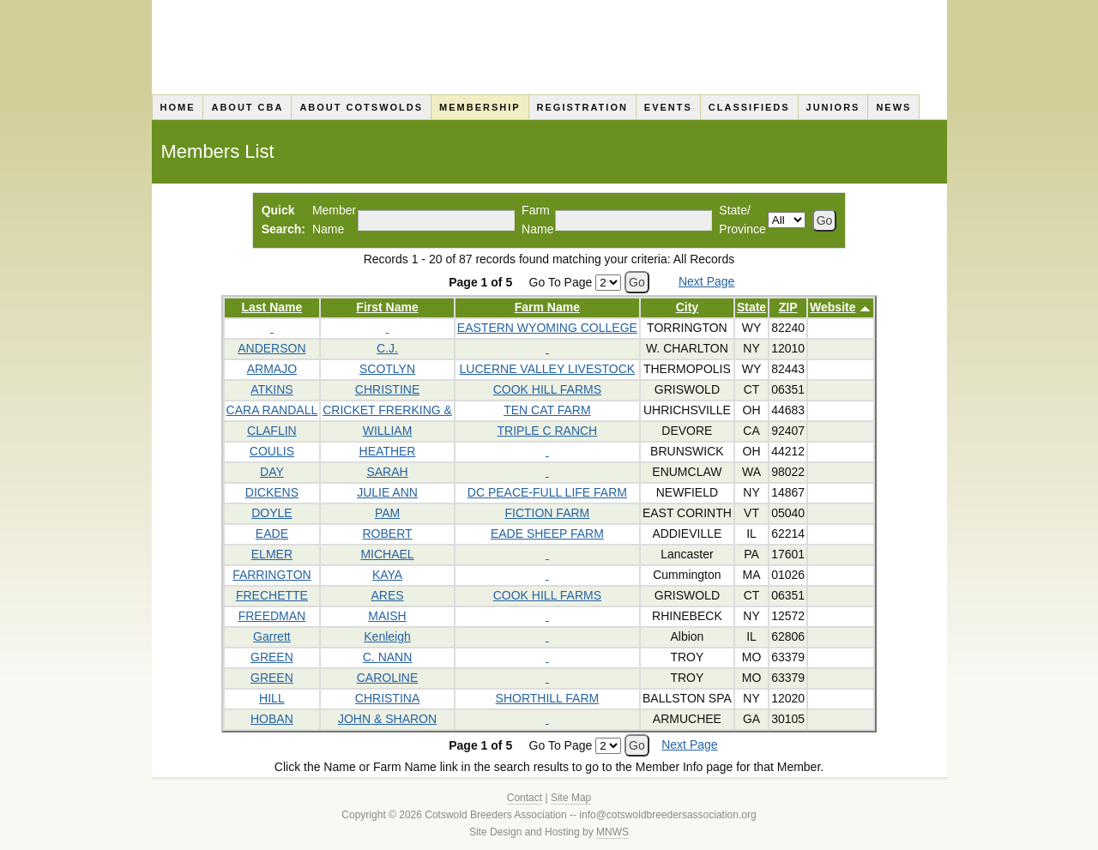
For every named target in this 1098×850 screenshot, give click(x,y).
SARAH (386, 472)
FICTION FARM (546, 513)
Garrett (272, 636)
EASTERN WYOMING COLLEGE (547, 328)
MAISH (387, 616)
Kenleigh (387, 636)
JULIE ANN (387, 492)
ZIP (788, 307)
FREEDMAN (272, 616)
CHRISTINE (387, 389)
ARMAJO (272, 369)
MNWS (612, 832)
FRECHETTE (272, 595)
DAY (272, 472)
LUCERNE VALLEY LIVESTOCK (548, 369)
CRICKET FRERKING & (387, 410)
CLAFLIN (272, 430)
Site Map (571, 798)
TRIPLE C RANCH (548, 430)
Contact (524, 798)
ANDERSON (271, 348)
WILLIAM (388, 430)
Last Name (272, 307)
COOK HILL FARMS (547, 389)
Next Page (706, 281)
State (751, 307)
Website (832, 307)
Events (668, 107)
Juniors (833, 107)
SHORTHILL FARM (548, 698)
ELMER (272, 554)
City (687, 307)
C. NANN (388, 657)
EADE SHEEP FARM (547, 533)
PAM (387, 513)
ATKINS (271, 389)
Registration (582, 107)
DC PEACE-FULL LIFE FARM (547, 492)
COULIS (272, 451)
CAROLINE (388, 677)
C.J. (387, 348)
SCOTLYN (387, 369)
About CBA (247, 107)
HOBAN (271, 719)
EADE (272, 533)
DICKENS (272, 492)
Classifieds (749, 107)
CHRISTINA (387, 698)
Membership (480, 107)
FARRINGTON (271, 575)
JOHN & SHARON (387, 719)
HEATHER (387, 451)
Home (177, 107)
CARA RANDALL (272, 410)
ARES (387, 595)
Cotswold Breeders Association (549, 47)
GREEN (271, 657)
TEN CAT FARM (547, 410)
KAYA (387, 575)
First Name (387, 307)
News (893, 107)
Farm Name (547, 307)
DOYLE (271, 513)
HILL (272, 698)
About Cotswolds (361, 107)
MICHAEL (386, 554)
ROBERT (387, 533)
